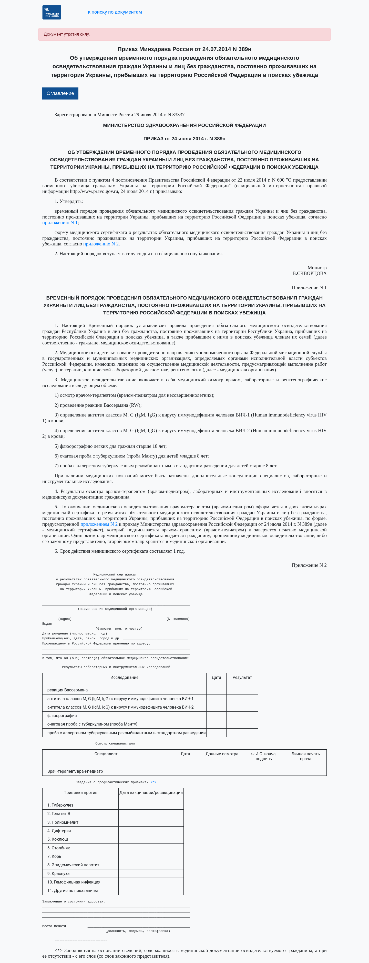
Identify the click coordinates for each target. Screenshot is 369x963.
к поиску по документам (115, 12)
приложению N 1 (60, 222)
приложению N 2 (101, 243)
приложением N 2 (99, 524)
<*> (153, 782)
